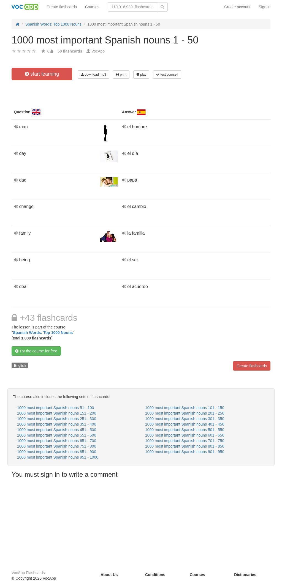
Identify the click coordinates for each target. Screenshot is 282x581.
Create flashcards (62, 7)
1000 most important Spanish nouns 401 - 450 (184, 424)
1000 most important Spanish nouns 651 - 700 (56, 441)
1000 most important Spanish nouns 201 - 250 (184, 413)
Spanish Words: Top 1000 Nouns (43, 332)
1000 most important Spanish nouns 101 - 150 (184, 407)
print (121, 74)
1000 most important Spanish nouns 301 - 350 (184, 418)
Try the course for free (36, 351)
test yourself (167, 74)
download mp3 (93, 74)
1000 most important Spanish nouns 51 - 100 (55, 407)
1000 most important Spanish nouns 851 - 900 (56, 452)
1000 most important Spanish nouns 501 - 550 (184, 429)
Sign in (264, 7)
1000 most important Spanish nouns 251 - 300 (56, 418)
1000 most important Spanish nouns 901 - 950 (184, 452)
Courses (92, 7)
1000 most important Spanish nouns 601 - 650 (184, 435)
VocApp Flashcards (28, 573)
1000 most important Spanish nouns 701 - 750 (184, 441)
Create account (237, 7)
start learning (42, 74)
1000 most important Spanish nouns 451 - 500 (56, 429)
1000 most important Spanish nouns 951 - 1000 (57, 457)
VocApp (98, 51)
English (20, 365)
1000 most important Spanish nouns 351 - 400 (56, 424)
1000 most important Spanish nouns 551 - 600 (56, 435)
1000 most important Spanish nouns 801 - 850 (184, 446)
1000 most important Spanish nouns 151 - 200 (56, 413)
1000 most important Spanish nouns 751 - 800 (56, 446)
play (141, 74)
